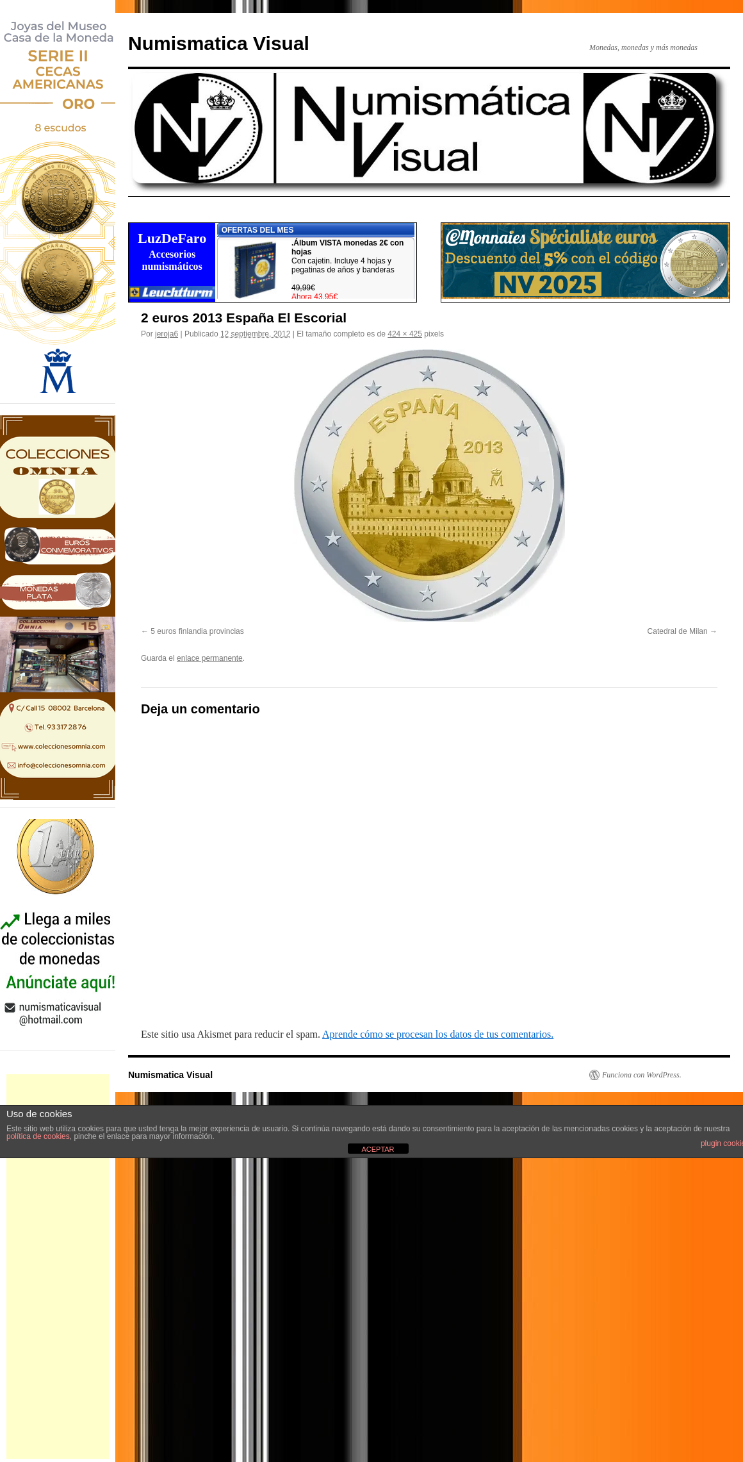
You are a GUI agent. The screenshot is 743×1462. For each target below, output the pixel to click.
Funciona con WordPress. (642, 1074)
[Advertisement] (57, 1266)
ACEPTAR (377, 1149)
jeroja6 (166, 333)
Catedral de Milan (678, 631)
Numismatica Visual (218, 43)
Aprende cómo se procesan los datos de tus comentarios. (437, 1034)
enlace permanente (210, 658)
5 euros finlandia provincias (197, 631)
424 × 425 (405, 333)
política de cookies (38, 1136)
